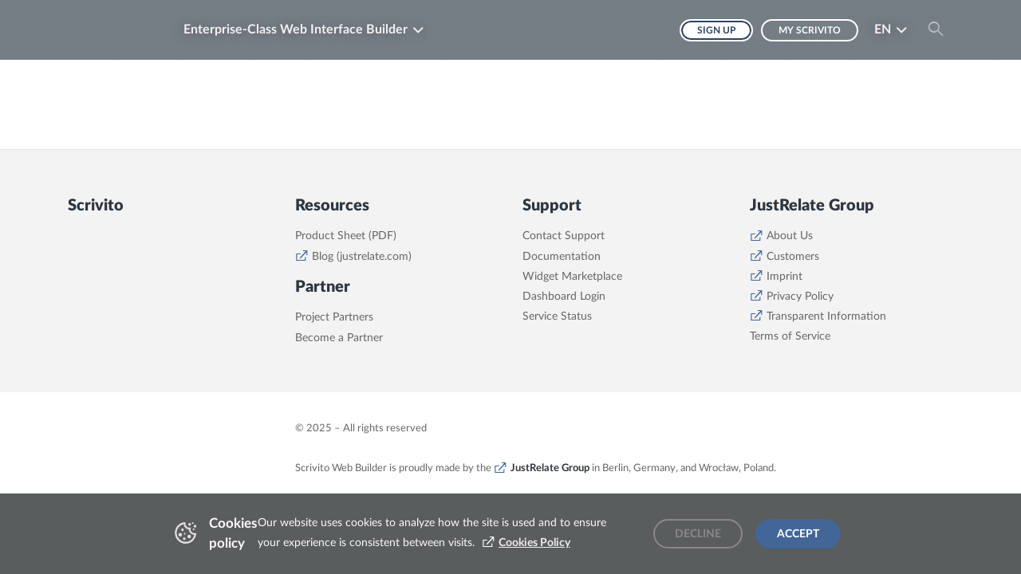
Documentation (561, 256)
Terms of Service (790, 336)
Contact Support (563, 236)
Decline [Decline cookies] (698, 534)
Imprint (784, 276)
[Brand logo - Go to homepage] (116, 30)
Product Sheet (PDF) (345, 236)
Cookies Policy (534, 542)
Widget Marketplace (572, 276)
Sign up (716, 30)
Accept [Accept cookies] (798, 534)
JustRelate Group (549, 468)
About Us (790, 236)
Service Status (557, 316)
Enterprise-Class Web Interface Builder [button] (295, 29)
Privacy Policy (800, 296)
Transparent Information (826, 316)
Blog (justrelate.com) (362, 256)
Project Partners (334, 317)
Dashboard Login (563, 296)
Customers (793, 256)
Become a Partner (339, 338)
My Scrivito (810, 30)
